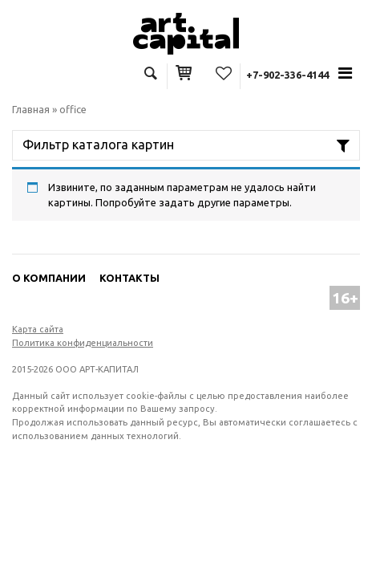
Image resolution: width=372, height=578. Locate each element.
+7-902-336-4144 (287, 74)
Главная (31, 109)
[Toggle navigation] (345, 73)
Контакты (129, 277)
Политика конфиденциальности (82, 343)
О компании (49, 277)
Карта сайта (37, 329)
